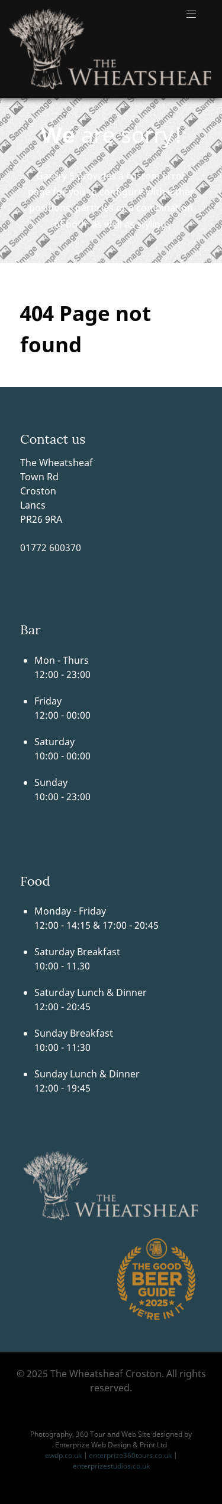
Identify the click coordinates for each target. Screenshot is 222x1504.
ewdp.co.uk (63, 1455)
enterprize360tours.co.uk (130, 1455)
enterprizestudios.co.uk (111, 1466)
